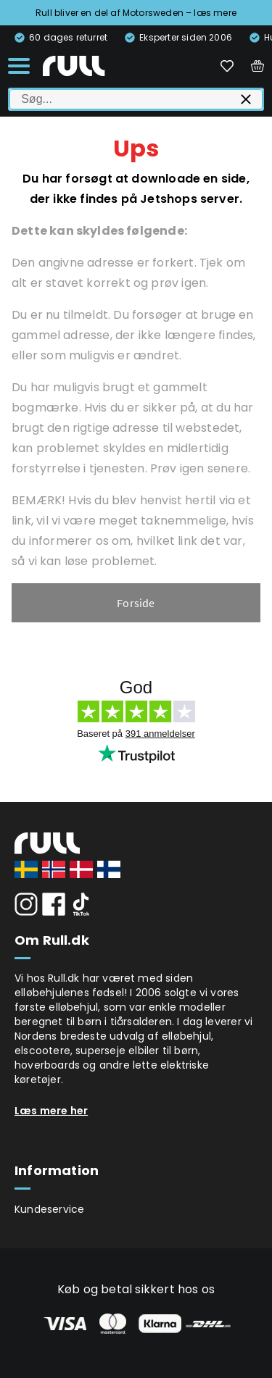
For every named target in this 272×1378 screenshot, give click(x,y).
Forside (135, 603)
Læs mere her (51, 1110)
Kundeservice (49, 1209)
